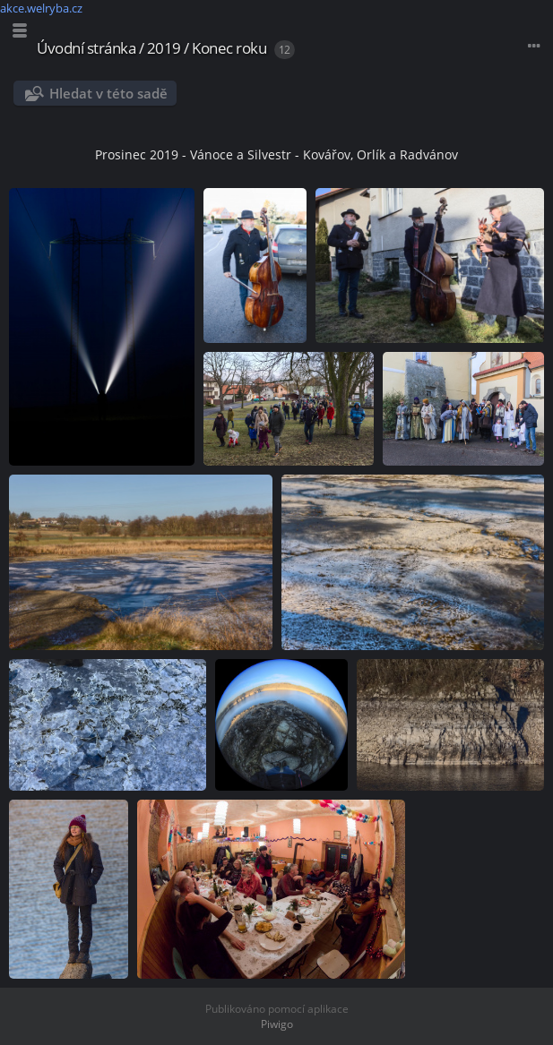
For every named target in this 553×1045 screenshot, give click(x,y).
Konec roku (229, 48)
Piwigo (277, 1024)
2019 (164, 48)
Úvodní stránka (86, 48)
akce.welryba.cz (41, 8)
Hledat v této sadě (108, 93)
